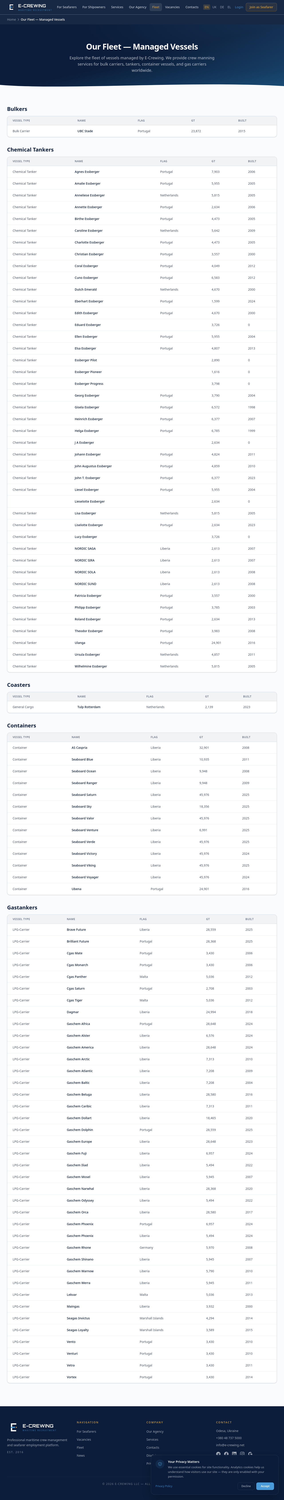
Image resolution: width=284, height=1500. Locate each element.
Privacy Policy (164, 1486)
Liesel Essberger (87, 489)
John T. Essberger (87, 478)
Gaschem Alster (78, 1035)
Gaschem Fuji (77, 1153)
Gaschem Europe (79, 1141)
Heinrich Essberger (89, 419)
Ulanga (80, 643)
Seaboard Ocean (84, 771)
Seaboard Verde (83, 842)
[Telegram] (218, 1454)
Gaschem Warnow (80, 1271)
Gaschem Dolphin (80, 1130)
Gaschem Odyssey (80, 1200)
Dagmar (73, 1012)
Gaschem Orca (77, 1212)
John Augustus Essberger (93, 466)
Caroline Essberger (89, 230)
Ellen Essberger (86, 336)
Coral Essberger (86, 266)
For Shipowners (93, 7)
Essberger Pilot (86, 360)
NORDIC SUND (86, 584)
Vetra (71, 1365)
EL (229, 7)
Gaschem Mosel (78, 1177)
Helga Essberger (87, 431)
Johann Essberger (88, 454)
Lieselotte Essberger (90, 501)
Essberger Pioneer (88, 372)
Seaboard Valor (83, 818)
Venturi (72, 1353)
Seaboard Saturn (84, 795)
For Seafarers (67, 7)
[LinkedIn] (234, 1454)
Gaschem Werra (78, 1283)
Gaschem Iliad (77, 1165)
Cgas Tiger (74, 1000)
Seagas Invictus (78, 1318)
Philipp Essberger (88, 607)
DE (222, 7)
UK (214, 7)
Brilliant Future (78, 941)
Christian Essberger (89, 254)
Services (117, 7)
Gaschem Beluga (79, 1094)
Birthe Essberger (87, 219)
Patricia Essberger (88, 595)
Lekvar (72, 1294)
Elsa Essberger (85, 348)
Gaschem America (80, 1047)
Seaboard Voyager (85, 877)
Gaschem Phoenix (80, 1224)
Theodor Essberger (89, 631)
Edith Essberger (86, 313)
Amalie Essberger (88, 183)
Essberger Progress (89, 383)
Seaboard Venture (85, 830)
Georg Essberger (87, 395)
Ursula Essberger (87, 654)
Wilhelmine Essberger (91, 666)
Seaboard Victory (84, 853)
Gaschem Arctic (78, 1059)
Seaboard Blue (82, 759)
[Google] (250, 1454)
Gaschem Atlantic (80, 1071)
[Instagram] (242, 1454)
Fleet (156, 7)
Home (11, 19)
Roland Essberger (88, 619)
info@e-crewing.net (230, 1445)
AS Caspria (79, 747)
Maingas (73, 1306)
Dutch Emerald (86, 289)
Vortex (72, 1377)
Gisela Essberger (87, 407)
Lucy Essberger (86, 537)
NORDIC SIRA (85, 560)
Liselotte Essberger (89, 525)
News (81, 1455)
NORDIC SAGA (85, 548)
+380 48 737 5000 (229, 1438)
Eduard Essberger (88, 325)
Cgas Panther (77, 977)
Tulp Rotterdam (89, 707)
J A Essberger (84, 442)
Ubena (76, 889)
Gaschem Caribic (79, 1106)
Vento (71, 1342)
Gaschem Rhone (79, 1247)
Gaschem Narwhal (80, 1188)
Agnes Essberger (87, 172)
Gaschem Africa (78, 1024)
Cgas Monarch (77, 965)
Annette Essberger (88, 207)
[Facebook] (226, 1454)
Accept (265, 1486)
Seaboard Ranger (84, 783)
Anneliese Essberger (90, 195)
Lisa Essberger (85, 513)
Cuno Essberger (86, 278)
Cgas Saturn (76, 988)
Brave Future (76, 929)
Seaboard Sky (82, 806)
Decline (246, 1486)
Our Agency (137, 7)
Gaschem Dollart (79, 1118)
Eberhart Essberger (89, 301)
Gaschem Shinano (80, 1259)
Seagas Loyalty (78, 1330)
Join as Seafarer (261, 7)
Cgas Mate (74, 953)
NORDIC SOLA (85, 572)
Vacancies (172, 7)
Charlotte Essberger (89, 242)
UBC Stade (85, 131)
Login (239, 7)
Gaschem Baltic (78, 1083)
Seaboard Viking (84, 865)
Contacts (192, 7)
